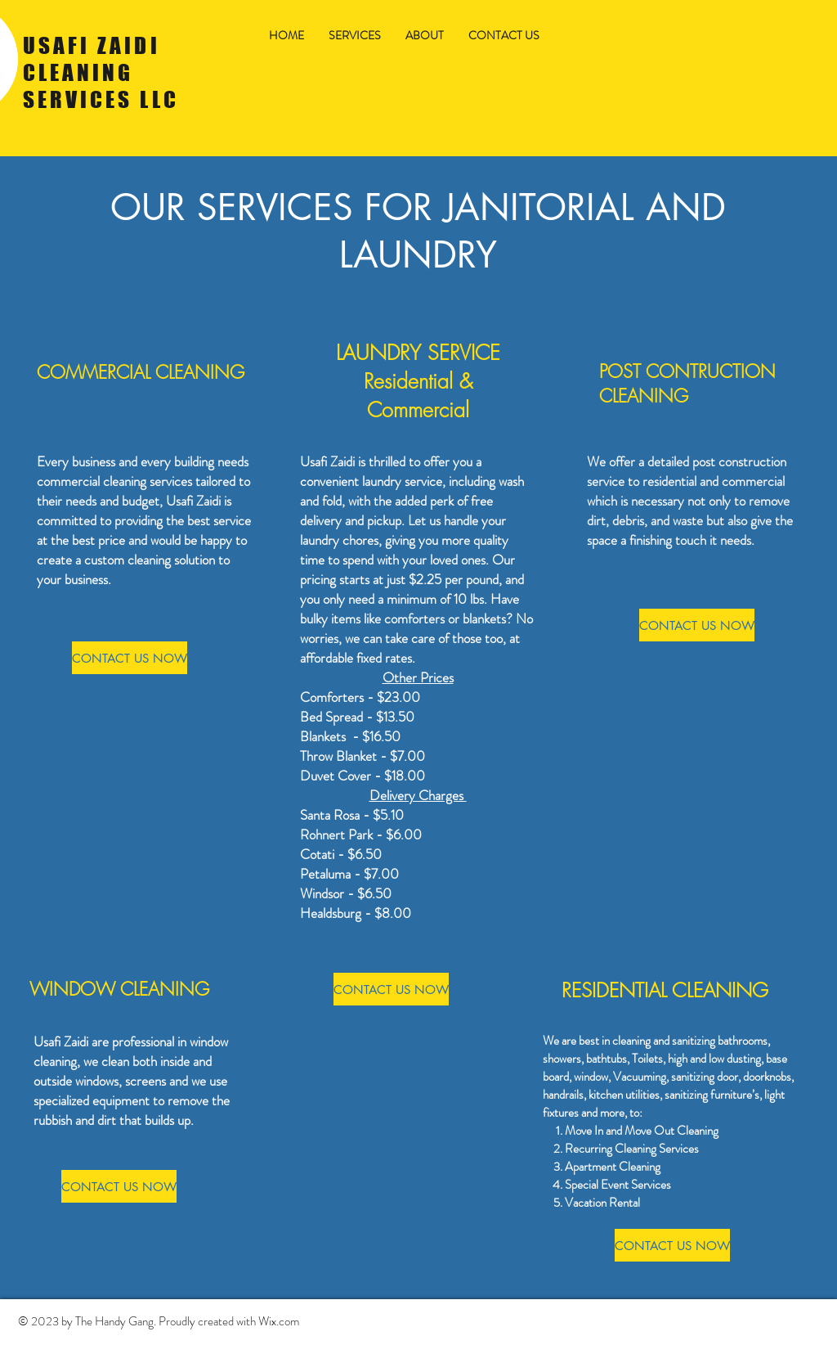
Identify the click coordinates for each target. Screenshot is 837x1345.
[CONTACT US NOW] (129, 657)
